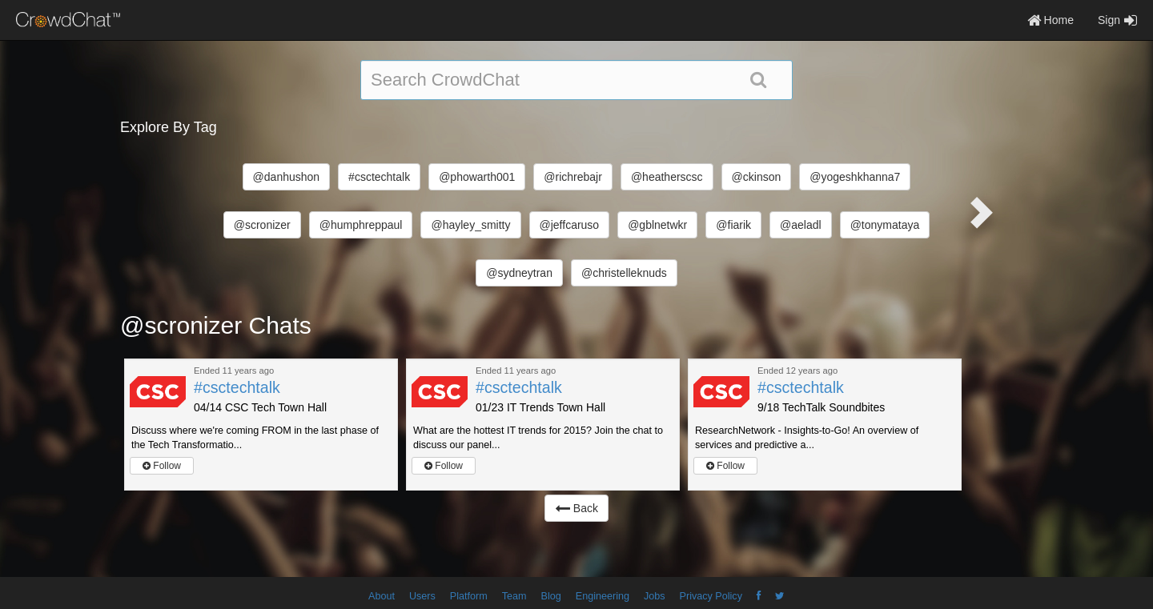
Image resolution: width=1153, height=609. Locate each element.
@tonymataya (885, 224)
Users (422, 596)
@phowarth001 (477, 176)
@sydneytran (519, 272)
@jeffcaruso (570, 224)
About (381, 596)
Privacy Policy (711, 596)
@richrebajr (573, 176)
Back (576, 508)
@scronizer (262, 224)
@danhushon (286, 176)
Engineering (602, 596)
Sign (1117, 20)
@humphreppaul (361, 224)
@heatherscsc (667, 176)
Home (1050, 20)
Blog (551, 596)
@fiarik (733, 224)
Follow (162, 465)
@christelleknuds (624, 272)
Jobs (654, 596)
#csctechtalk (379, 176)
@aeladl (801, 224)
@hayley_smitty (470, 224)
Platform (469, 596)
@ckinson (756, 176)
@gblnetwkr (657, 224)
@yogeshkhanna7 (855, 176)
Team (514, 596)
